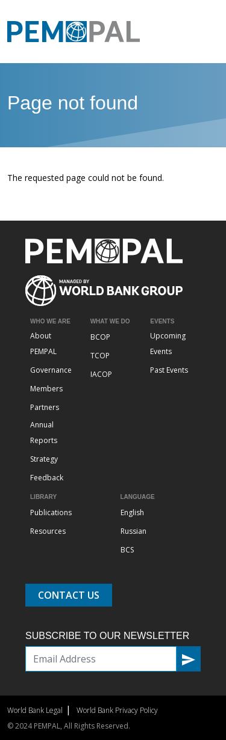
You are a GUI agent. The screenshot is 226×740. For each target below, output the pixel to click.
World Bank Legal (35, 710)
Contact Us (68, 595)
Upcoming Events (168, 343)
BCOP (100, 337)
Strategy (44, 459)
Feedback (46, 477)
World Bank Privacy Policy (117, 710)
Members (46, 389)
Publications (51, 512)
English (132, 512)
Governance (51, 370)
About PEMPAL (43, 343)
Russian (133, 531)
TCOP (100, 355)
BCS (127, 550)
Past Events (169, 370)
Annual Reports (43, 432)
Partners (44, 407)
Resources (48, 531)
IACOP (101, 374)
